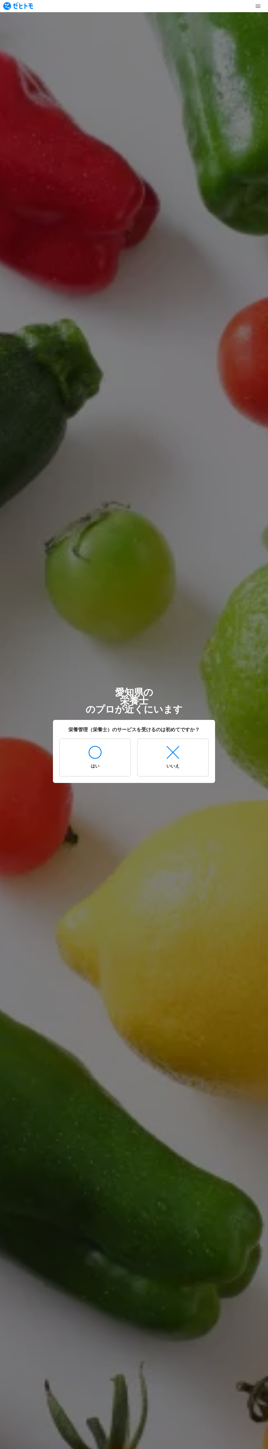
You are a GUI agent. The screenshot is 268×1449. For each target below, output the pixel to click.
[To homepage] (18, 6)
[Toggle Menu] (258, 6)
